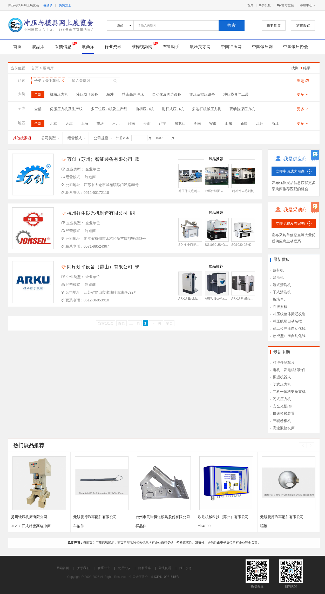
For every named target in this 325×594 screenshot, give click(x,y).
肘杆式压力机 (173, 109)
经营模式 (76, 138)
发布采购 (303, 25)
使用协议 (124, 568)
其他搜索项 (22, 138)
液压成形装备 (87, 94)
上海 (84, 123)
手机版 (265, 5)
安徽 (212, 123)
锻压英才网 (200, 46)
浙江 (275, 123)
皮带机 (278, 270)
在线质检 (280, 307)
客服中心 (306, 5)
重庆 (100, 123)
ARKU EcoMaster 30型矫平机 (225, 298)
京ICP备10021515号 (165, 577)
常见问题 (165, 568)
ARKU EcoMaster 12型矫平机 (199, 298)
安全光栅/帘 (282, 406)
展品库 (38, 46)
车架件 (78, 526)
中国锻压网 (262, 46)
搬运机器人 (282, 377)
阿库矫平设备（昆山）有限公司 (97, 266)
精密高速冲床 (133, 94)
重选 (303, 81)
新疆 (244, 123)
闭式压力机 (282, 384)
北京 (53, 123)
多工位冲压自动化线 (289, 328)
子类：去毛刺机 (47, 80)
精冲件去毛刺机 (243, 191)
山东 (228, 123)
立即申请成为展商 (290, 171)
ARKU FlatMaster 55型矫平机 (251, 298)
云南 (147, 123)
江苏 (259, 123)
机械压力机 (59, 94)
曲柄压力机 (145, 109)
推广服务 (185, 568)
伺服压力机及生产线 (66, 109)
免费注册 (65, 5)
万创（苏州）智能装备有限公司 (97, 159)
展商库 (88, 46)
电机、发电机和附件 (289, 370)
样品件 (141, 526)
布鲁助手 (171, 46)
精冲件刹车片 (284, 362)
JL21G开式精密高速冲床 (31, 526)
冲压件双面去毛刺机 (219, 191)
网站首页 (63, 568)
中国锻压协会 (295, 46)
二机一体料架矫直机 (289, 392)
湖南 (197, 123)
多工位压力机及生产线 (109, 109)
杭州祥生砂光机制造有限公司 (95, 213)
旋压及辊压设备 (202, 94)
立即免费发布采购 (290, 223)
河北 (115, 123)
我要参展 (273, 25)
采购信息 (63, 46)
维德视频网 (142, 46)
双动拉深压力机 (242, 109)
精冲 (110, 94)
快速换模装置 (284, 413)
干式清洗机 (282, 292)
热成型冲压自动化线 (289, 336)
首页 (250, 5)
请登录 (47, 5)
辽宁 (162, 123)
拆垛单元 (280, 299)
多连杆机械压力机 (206, 109)
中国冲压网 (231, 46)
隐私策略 (144, 568)
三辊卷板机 (282, 421)
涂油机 (278, 277)
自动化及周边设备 (166, 94)
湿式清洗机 (282, 285)
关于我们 (83, 568)
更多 (302, 94)
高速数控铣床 (284, 428)
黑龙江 (179, 123)
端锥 (263, 526)
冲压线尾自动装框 (287, 321)
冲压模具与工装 (236, 94)
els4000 (204, 526)
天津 (69, 123)
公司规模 (103, 138)
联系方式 (104, 568)
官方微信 (285, 5)
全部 (38, 94)
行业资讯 (113, 46)
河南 (131, 123)
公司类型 (50, 138)
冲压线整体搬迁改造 (289, 314)
